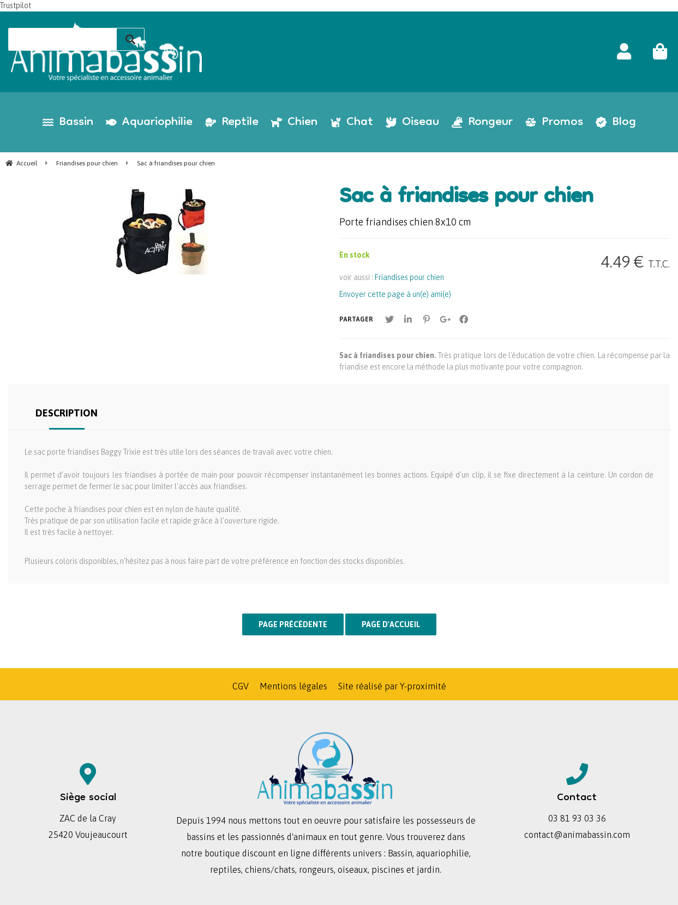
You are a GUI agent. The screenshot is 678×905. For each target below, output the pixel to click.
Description (66, 413)
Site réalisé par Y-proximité (392, 686)
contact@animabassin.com (577, 834)
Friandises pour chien (409, 277)
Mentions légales (293, 686)
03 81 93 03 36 (577, 818)
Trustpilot (15, 5)
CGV (240, 686)
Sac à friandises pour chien (466, 198)
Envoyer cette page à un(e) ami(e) (395, 294)
